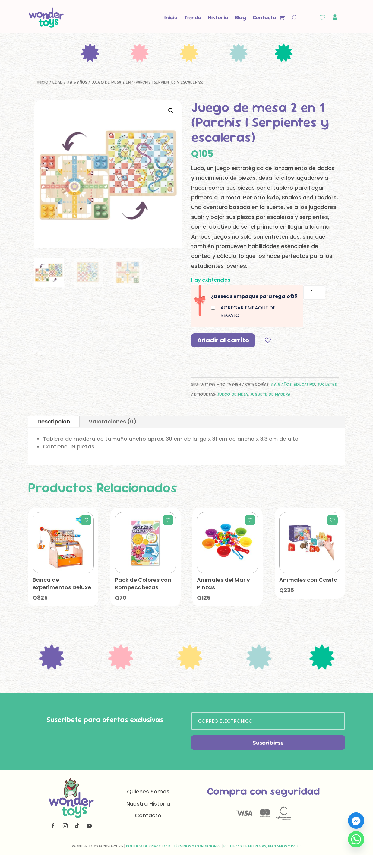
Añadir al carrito (223, 340)
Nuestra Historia (148, 803)
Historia (218, 17)
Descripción (53, 421)
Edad (57, 82)
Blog (240, 17)
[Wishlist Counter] (322, 17)
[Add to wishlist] (268, 340)
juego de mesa (232, 394)
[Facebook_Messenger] (356, 820)
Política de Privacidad (148, 846)
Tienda (192, 17)
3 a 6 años (77, 82)
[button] (171, 110)
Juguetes (327, 384)
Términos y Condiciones (196, 846)
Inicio (171, 17)
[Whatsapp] (356, 839)
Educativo (304, 384)
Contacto (264, 17)
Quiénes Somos (148, 791)
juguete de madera (270, 394)
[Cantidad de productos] (314, 292)
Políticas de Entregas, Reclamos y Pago (262, 846)
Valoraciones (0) (113, 421)
